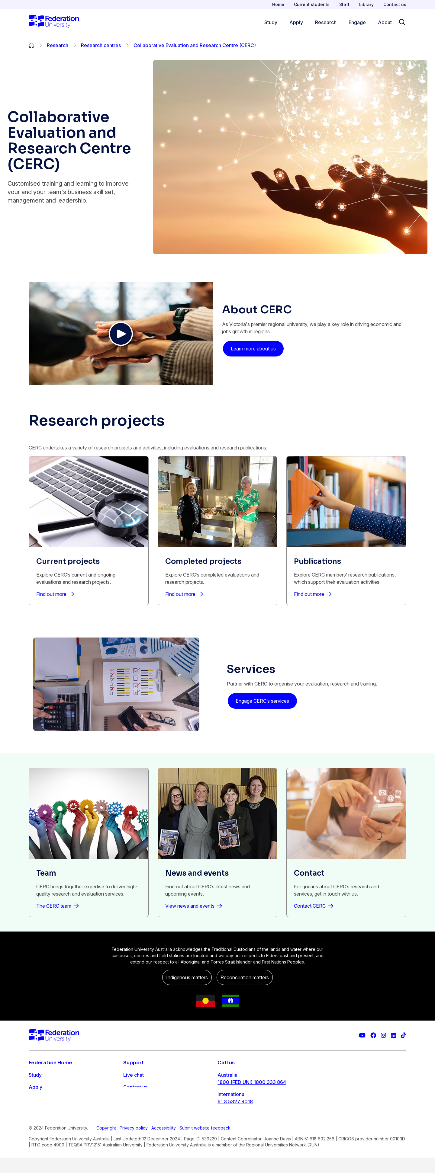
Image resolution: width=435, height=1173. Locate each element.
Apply (35, 1087)
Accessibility (163, 1143)
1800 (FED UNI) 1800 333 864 (252, 1082)
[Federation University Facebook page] (373, 1035)
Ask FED (132, 1099)
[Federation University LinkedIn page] (393, 1035)
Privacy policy (134, 1143)
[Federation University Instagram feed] (383, 1035)
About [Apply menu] (385, 22)
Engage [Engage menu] (357, 22)
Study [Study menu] (270, 22)
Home (278, 4)
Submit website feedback (204, 1143)
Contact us (394, 4)
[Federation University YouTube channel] (362, 1035)
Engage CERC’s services (262, 701)
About (36, 1123)
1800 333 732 (234, 1121)
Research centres (101, 45)
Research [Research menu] (326, 22)
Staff (344, 4)
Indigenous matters (187, 977)
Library (366, 4)
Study (35, 1075)
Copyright (106, 1143)
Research (57, 45)
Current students (312, 4)
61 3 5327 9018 (235, 1101)
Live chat (133, 1075)
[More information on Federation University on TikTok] (403, 1035)
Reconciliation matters (245, 977)
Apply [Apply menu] (296, 22)
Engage (37, 1111)
